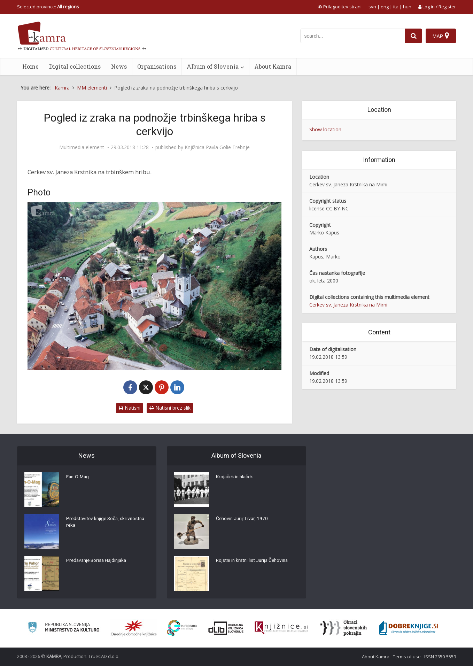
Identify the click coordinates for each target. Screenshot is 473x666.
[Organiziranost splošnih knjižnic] (133, 628)
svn (372, 6)
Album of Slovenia (213, 66)
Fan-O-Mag (78, 477)
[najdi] (413, 36)
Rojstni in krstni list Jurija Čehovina (253, 561)
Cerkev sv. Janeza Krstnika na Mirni (348, 304)
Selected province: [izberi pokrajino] (48, 6)
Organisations (156, 66)
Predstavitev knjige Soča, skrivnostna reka (107, 523)
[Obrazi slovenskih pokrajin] (343, 628)
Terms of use (407, 656)
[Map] (441, 36)
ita (395, 6)
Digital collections (75, 66)
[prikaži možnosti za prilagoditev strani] (340, 6)
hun (407, 6)
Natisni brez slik (170, 407)
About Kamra (272, 66)
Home (30, 66)
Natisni (129, 407)
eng (385, 6)
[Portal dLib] (226, 628)
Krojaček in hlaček (235, 477)
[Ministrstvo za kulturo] (63, 628)
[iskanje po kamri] (352, 36)
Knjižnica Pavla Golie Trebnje (217, 147)
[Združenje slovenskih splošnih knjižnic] (281, 628)
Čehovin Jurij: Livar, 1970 (243, 519)
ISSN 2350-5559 (440, 656)
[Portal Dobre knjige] (408, 628)
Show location (325, 129)
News (119, 66)
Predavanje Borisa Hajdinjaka (98, 561)
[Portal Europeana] (182, 628)
